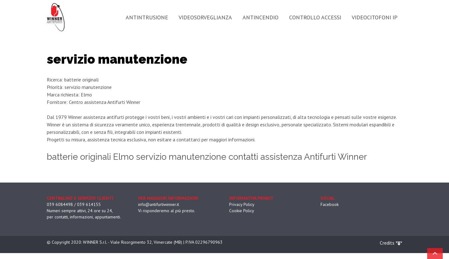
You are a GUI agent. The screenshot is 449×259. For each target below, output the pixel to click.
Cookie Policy (241, 210)
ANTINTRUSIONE (147, 17)
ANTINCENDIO (260, 17)
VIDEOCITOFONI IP (375, 17)
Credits (391, 243)
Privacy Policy (241, 204)
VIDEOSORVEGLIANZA (205, 17)
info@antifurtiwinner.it (158, 204)
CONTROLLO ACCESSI (315, 17)
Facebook (330, 204)
